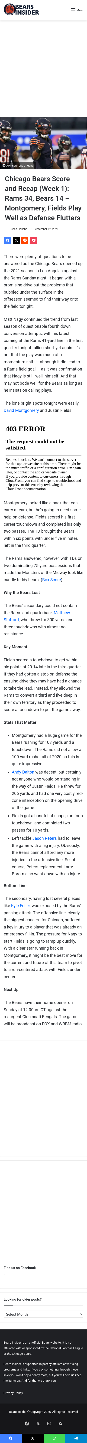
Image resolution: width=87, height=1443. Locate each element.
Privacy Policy (13, 1393)
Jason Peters (44, 838)
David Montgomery (21, 410)
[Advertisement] (43, 68)
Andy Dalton (23, 772)
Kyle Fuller (20, 905)
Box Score (51, 579)
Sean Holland (19, 229)
